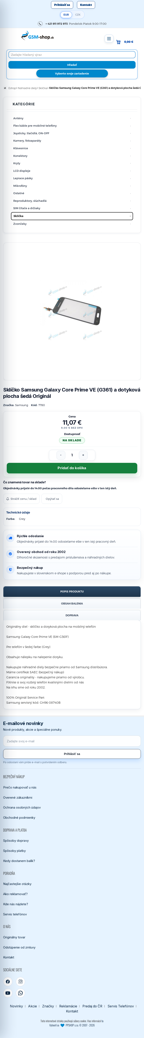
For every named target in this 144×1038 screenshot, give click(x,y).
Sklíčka (18, 216)
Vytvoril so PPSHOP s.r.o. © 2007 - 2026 (72, 1025)
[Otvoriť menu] (109, 39)
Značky (48, 1006)
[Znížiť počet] (61, 455)
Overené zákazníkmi (17, 797)
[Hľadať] (72, 65)
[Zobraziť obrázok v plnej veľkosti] (72, 311)
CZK (78, 14)
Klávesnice (20, 148)
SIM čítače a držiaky (26, 208)
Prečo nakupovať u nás (19, 787)
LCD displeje (21, 170)
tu (103, 1021)
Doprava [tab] (72, 615)
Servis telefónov (15, 914)
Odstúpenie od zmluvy (19, 947)
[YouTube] (7, 993)
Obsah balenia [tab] (72, 603)
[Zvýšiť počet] (83, 455)
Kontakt (86, 5)
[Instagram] (20, 981)
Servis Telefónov (121, 1006)
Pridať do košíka (72, 468)
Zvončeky (20, 223)
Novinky (16, 1006)
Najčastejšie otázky (17, 884)
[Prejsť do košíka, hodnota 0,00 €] (126, 42)
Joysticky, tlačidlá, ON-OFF (31, 133)
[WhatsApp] (20, 993)
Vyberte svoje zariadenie (72, 73)
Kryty (16, 163)
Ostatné (18, 193)
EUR (66, 14)
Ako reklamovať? (15, 894)
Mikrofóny (20, 185)
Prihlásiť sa (62, 5)
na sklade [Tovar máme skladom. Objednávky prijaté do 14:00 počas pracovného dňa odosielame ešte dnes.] (72, 440)
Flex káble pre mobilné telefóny (35, 125)
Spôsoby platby (14, 851)
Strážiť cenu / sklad (21, 499)
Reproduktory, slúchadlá (30, 200)
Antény (18, 118)
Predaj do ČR (92, 1006)
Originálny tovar (14, 937)
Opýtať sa (52, 498)
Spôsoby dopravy (16, 841)
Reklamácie (68, 1006)
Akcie (32, 1006)
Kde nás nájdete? (15, 904)
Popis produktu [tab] (72, 591)
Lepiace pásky (23, 178)
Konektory (20, 155)
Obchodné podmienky (19, 818)
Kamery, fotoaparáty (27, 140)
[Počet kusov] (72, 455)
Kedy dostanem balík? (19, 861)
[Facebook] (7, 981)
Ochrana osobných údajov (22, 807)
